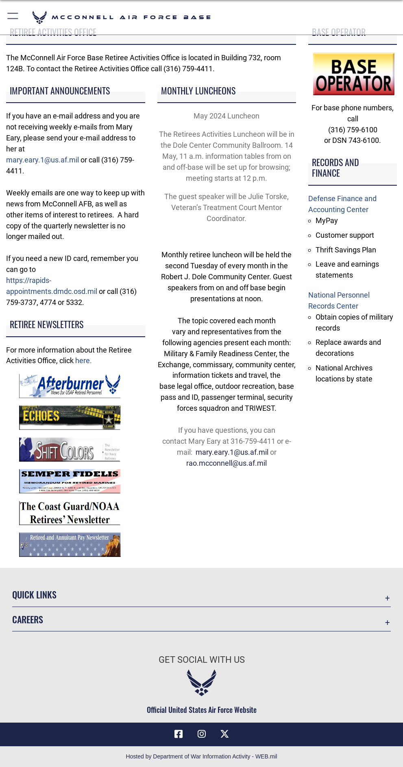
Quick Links (34, 594)
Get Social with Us (202, 660)
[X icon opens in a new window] (224, 734)
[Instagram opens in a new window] (202, 734)
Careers (27, 619)
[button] (13, 17)
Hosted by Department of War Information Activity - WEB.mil (201, 756)
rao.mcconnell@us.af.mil (226, 463)
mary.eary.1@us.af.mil (42, 160)
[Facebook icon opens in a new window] (178, 734)
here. (83, 360)
